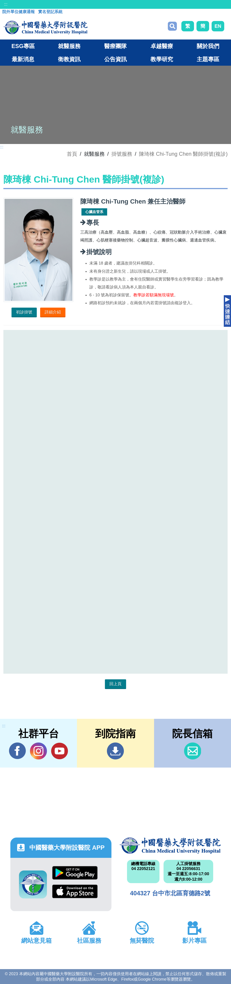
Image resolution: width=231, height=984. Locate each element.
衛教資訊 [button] (69, 59)
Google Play (75, 873)
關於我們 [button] (208, 46)
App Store (75, 891)
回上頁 (115, 684)
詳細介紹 (53, 312)
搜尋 (172, 26)
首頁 (72, 154)
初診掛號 (24, 312)
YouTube (59, 751)
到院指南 (115, 751)
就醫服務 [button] (69, 46)
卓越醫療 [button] (161, 46)
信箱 (192, 751)
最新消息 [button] (23, 59)
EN (218, 26)
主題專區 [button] (208, 59)
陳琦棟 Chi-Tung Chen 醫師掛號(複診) (183, 154)
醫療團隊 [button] (115, 46)
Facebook (17, 751)
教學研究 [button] (161, 59)
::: (5, 4)
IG (38, 751)
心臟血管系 (94, 212)
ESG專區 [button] (23, 46)
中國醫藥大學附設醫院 (170, 846)
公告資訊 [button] (115, 59)
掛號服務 (121, 154)
